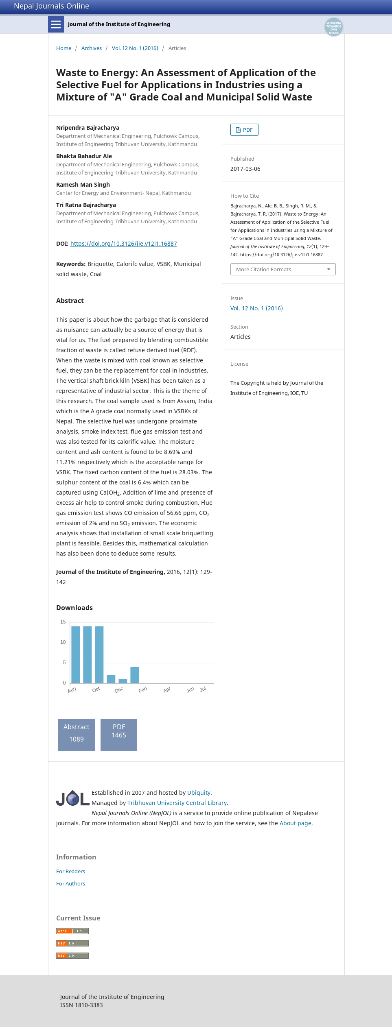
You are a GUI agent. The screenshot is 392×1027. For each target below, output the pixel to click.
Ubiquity (198, 792)
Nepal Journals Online (51, 6)
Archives (91, 48)
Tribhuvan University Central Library (177, 803)
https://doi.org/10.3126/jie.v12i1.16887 (123, 243)
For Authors (70, 883)
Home (63, 48)
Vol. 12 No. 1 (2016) (135, 48)
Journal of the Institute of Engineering (119, 24)
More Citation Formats (263, 269)
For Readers (70, 871)
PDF (247, 129)
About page (295, 823)
